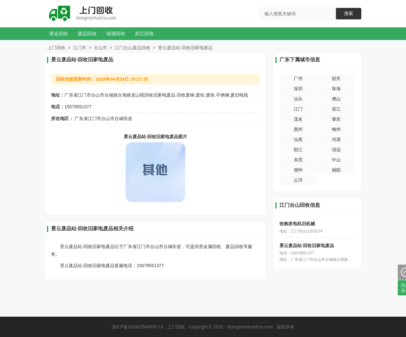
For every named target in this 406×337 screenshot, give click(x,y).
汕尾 (298, 139)
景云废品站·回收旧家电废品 (306, 245)
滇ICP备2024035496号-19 (137, 326)
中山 (336, 159)
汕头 (298, 98)
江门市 (79, 47)
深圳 (298, 88)
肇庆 (336, 119)
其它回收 (144, 33)
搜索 (348, 13)
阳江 (298, 149)
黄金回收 (58, 33)
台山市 (100, 47)
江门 (298, 108)
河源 (336, 139)
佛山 (336, 98)
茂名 (298, 119)
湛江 (336, 108)
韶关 (336, 78)
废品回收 (87, 33)
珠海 (336, 88)
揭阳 (336, 169)
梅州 (336, 129)
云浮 (298, 180)
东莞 (298, 159)
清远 (336, 149)
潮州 (298, 169)
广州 (298, 78)
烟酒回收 (115, 33)
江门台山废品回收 (132, 47)
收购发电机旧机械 (297, 223)
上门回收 (56, 47)
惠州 (298, 129)
